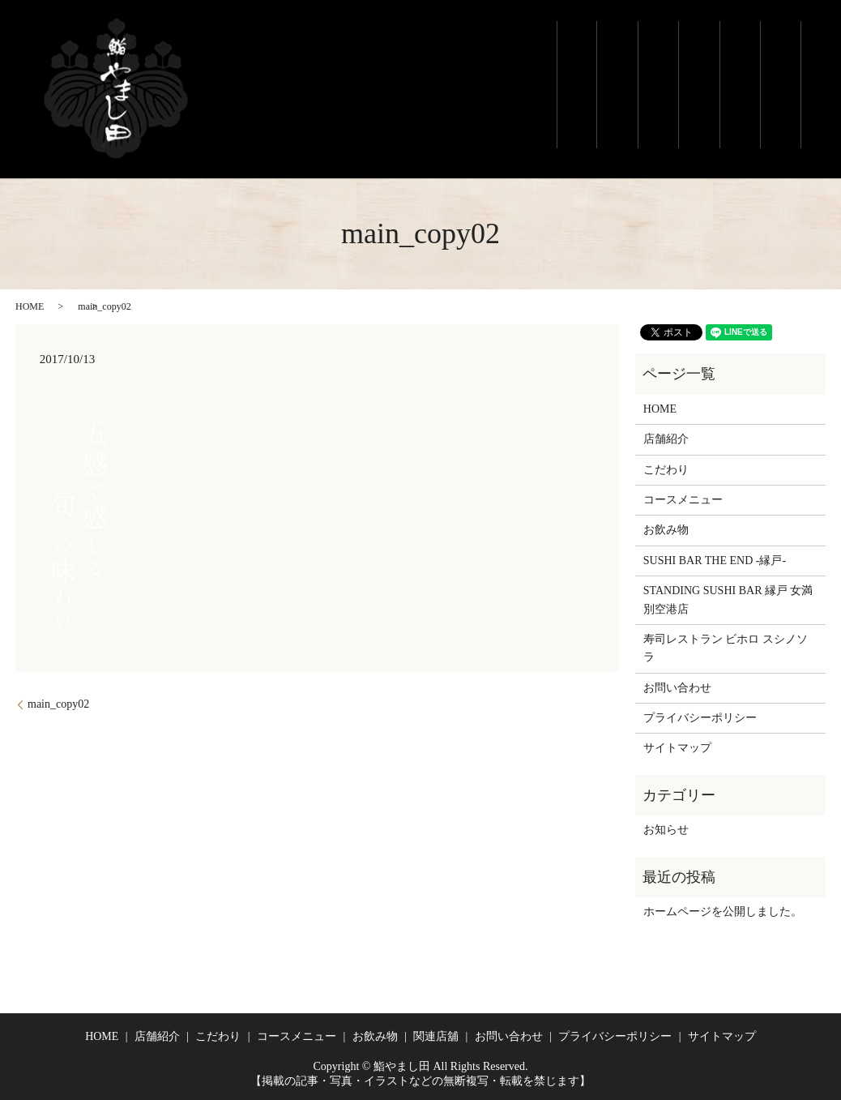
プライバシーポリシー (700, 718)
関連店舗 (779, 84)
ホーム (558, 57)
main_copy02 (58, 704)
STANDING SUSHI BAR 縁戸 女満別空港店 (728, 599)
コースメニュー (691, 76)
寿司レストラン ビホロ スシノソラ (725, 648)
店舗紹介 (602, 84)
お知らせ (666, 830)
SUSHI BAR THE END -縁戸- (714, 560)
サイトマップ (677, 748)
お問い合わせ (677, 688)
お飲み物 (735, 57)
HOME (29, 306)
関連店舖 (436, 1036)
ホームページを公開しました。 (722, 911)
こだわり (646, 70)
